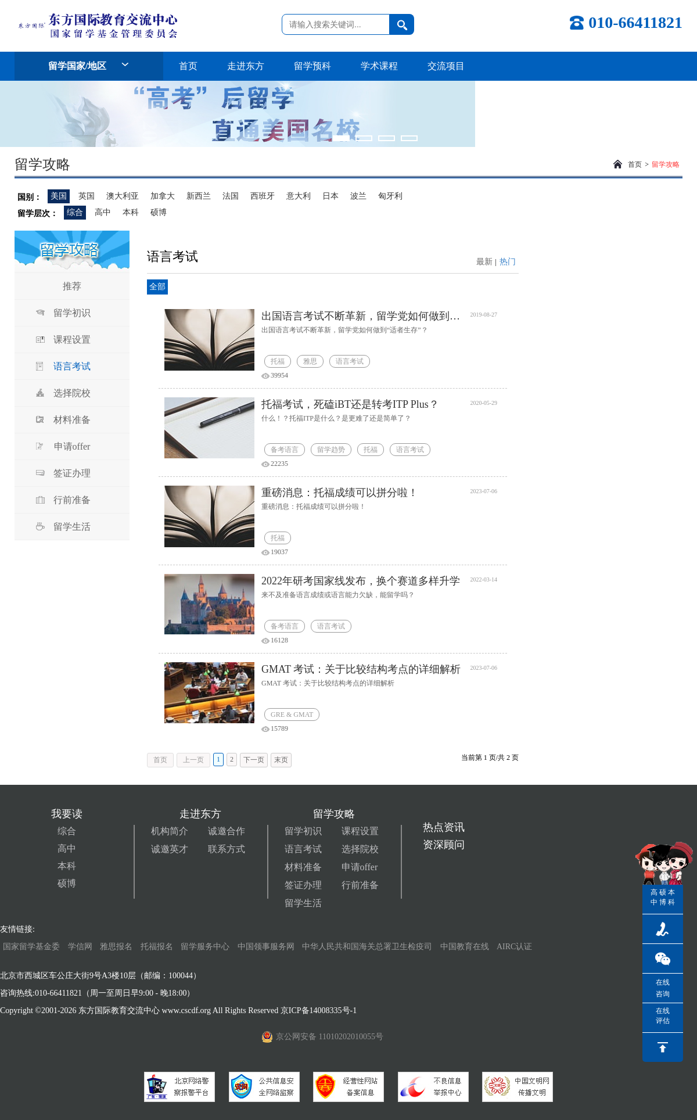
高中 (103, 212)
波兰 (358, 196)
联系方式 (226, 849)
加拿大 (162, 196)
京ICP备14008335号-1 (320, 1010)
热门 (508, 261)
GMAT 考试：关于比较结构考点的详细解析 (361, 669)
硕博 (158, 212)
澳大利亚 (122, 196)
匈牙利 (390, 196)
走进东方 (245, 66)
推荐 (72, 286)
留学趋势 (331, 450)
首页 (188, 66)
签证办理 (72, 473)
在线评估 (663, 1016)
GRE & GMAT (292, 714)
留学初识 (72, 313)
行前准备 (72, 500)
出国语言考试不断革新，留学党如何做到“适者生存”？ (361, 316)
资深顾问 (444, 844)
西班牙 (262, 196)
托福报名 (157, 946)
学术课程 (379, 66)
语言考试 (72, 366)
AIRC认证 (514, 946)
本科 (131, 212)
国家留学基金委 (31, 946)
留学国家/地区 (89, 66)
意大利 (298, 196)
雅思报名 (116, 946)
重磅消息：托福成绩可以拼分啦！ (339, 492)
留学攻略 (666, 164)
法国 (230, 196)
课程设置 (72, 339)
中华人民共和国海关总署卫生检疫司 (367, 946)
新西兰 (198, 196)
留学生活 (72, 527)
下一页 (253, 760)
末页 (281, 760)
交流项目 (446, 66)
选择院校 (72, 393)
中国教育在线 (465, 946)
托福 (278, 361)
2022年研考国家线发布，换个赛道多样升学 (360, 581)
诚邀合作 (226, 831)
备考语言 (285, 450)
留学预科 (312, 66)
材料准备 (72, 420)
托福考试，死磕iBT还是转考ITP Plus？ (350, 404)
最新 (484, 261)
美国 (59, 196)
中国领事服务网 (266, 946)
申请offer (72, 446)
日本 (330, 196)
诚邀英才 (169, 849)
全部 (157, 286)
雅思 (310, 361)
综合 (75, 212)
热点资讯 (444, 827)
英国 (86, 196)
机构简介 (169, 831)
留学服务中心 (205, 946)
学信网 (80, 946)
